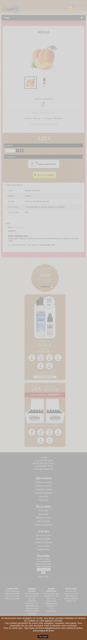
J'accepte (42, 636)
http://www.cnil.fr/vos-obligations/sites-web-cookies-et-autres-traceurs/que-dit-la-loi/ (53, 629)
